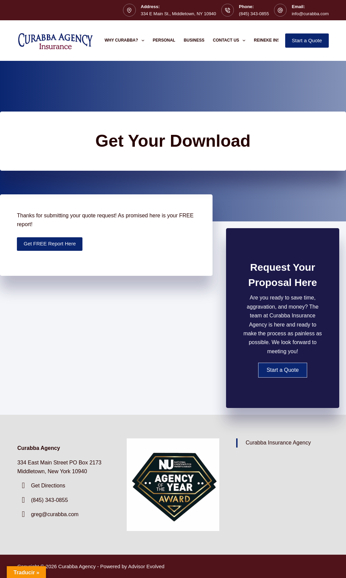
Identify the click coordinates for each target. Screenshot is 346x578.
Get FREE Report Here (50, 243)
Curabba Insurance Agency (278, 442)
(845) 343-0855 (254, 13)
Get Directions (48, 485)
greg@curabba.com (55, 514)
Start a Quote (307, 40)
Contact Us (230, 41)
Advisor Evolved (146, 566)
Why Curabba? (126, 41)
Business (194, 40)
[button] (282, 370)
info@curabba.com (310, 13)
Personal (164, 40)
